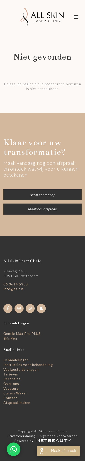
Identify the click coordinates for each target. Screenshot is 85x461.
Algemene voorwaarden (58, 436)
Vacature (11, 388)
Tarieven (10, 374)
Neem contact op (43, 195)
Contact (10, 398)
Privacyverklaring (21, 436)
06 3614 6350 (15, 284)
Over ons (11, 384)
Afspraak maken (16, 403)
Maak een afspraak (42, 209)
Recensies (12, 379)
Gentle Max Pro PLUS (22, 333)
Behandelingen (16, 360)
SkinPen (10, 338)
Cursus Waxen (15, 393)
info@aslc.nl (13, 289)
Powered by (42, 440)
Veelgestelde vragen (21, 369)
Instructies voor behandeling (28, 365)
